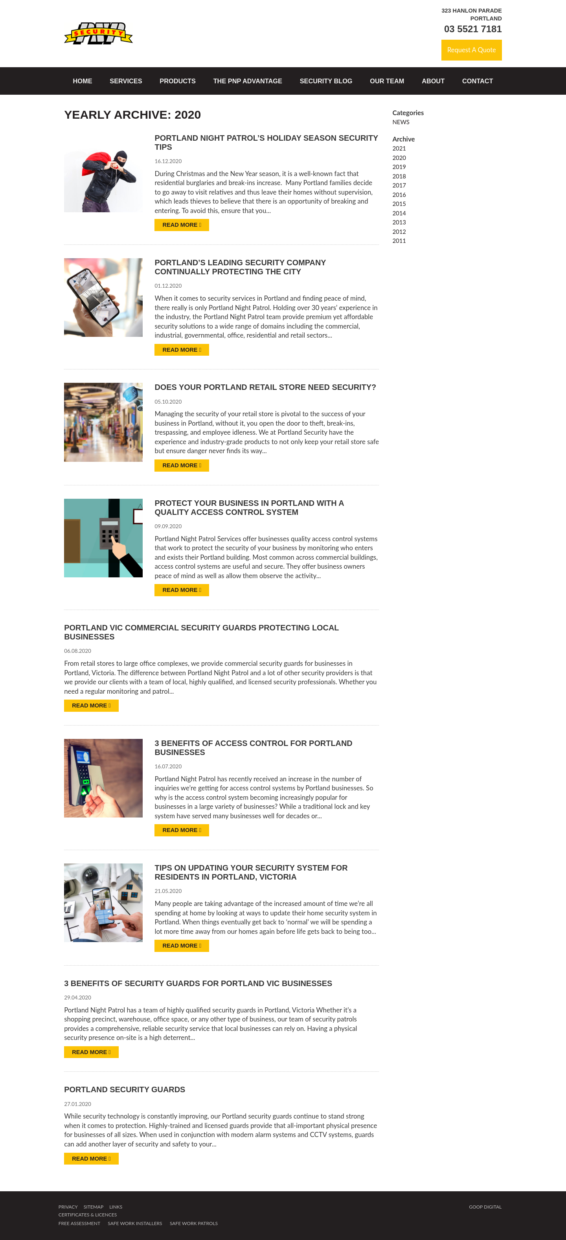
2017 (399, 185)
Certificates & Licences (88, 1215)
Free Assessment (79, 1224)
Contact (477, 81)
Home (82, 81)
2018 (399, 176)
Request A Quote (471, 50)
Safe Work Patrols (194, 1224)
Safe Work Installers (135, 1224)
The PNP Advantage (247, 81)
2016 (399, 194)
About (433, 81)
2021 (399, 148)
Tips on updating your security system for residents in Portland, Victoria (252, 873)
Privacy (68, 1208)
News (401, 122)
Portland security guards (125, 1090)
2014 (399, 213)
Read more (182, 225)
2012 (399, 231)
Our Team (387, 81)
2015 (399, 204)
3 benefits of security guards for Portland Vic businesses (199, 984)
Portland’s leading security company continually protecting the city (241, 267)
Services (126, 81)
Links (115, 1208)
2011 (399, 240)
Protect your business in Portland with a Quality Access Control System (250, 507)
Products (178, 81)
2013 (399, 222)
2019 (399, 167)
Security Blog (326, 81)
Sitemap (93, 1208)
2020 (399, 157)
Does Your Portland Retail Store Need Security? (266, 387)
